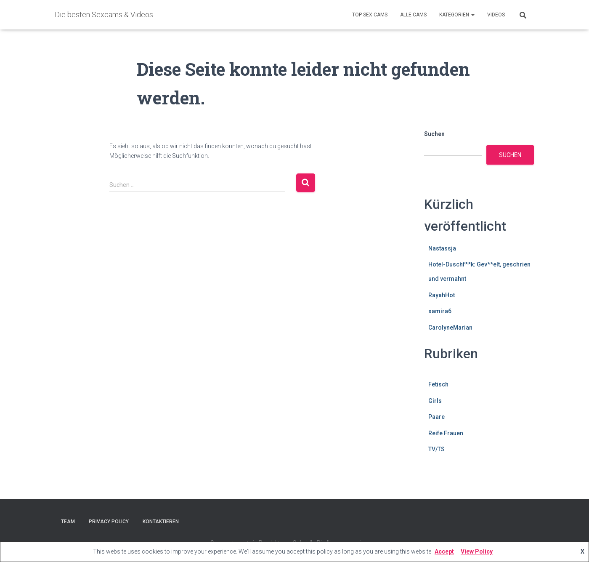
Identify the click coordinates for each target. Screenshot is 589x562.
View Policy (477, 551)
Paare (436, 416)
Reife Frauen (445, 433)
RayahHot (441, 295)
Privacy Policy (109, 522)
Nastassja (442, 248)
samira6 (439, 311)
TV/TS (436, 449)
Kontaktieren (161, 522)
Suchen (434, 134)
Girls (435, 400)
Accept (444, 551)
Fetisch (438, 384)
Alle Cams (413, 15)
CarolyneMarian (450, 327)
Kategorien (457, 15)
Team (68, 522)
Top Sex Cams (369, 15)
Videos (496, 15)
